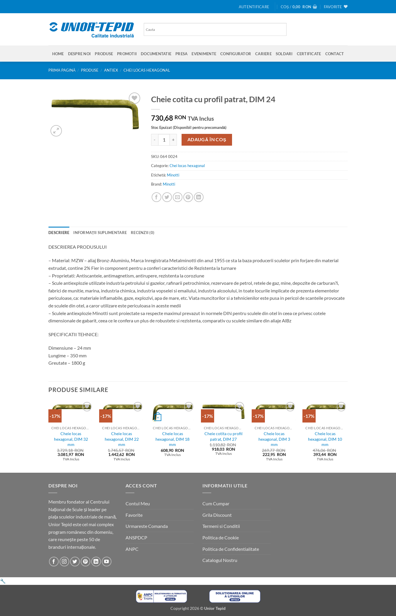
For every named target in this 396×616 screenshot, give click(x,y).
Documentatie (156, 53)
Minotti (173, 175)
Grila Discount (217, 515)
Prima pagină (62, 70)
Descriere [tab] (58, 232)
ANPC (132, 549)
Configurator (235, 53)
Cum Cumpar (215, 503)
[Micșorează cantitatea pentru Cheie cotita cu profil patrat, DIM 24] (154, 140)
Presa (181, 53)
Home (58, 53)
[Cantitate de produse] (164, 140)
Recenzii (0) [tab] (142, 232)
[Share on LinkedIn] (199, 197)
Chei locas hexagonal (146, 70)
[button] (254, 7)
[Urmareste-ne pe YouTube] (106, 561)
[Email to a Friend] (177, 197)
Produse (104, 53)
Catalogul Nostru (219, 560)
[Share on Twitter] (167, 197)
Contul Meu (138, 503)
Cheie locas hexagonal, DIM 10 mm (325, 439)
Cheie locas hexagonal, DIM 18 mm (172, 439)
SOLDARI (284, 53)
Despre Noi (79, 53)
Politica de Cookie (220, 537)
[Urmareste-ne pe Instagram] (64, 561)
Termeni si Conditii (221, 526)
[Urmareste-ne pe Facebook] (54, 561)
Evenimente (204, 53)
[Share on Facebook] (156, 197)
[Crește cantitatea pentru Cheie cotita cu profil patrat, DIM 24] (173, 140)
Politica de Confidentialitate (230, 549)
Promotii (127, 53)
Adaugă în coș (206, 139)
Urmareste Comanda (147, 526)
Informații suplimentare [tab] (100, 232)
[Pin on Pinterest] (188, 197)
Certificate (309, 53)
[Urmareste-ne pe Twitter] (75, 561)
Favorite (134, 515)
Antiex (111, 70)
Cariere (263, 53)
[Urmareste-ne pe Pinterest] (85, 561)
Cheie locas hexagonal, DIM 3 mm (274, 439)
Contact (334, 53)
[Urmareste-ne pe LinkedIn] (96, 561)
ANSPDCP (136, 537)
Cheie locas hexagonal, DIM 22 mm (122, 439)
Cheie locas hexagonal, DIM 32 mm (71, 439)
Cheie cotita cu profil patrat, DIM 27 (223, 436)
